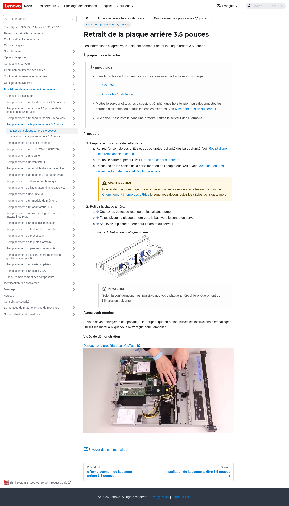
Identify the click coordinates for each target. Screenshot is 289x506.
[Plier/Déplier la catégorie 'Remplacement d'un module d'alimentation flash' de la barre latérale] (73, 168)
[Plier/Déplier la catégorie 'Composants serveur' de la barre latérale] (73, 64)
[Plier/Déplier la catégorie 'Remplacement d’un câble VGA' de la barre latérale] (73, 271)
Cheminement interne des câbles (24, 70)
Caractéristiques (14, 45)
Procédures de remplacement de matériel (30, 89)
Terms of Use (181, 497)
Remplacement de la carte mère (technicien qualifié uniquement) (33, 256)
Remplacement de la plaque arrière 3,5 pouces (35, 124)
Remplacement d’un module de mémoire (31, 200)
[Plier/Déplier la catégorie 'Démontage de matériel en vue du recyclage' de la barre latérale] (73, 308)
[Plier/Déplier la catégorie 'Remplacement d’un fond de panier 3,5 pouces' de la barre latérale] (73, 118)
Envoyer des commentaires (105, 449)
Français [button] (225, 6)
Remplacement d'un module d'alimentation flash (36, 168)
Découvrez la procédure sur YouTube (111, 345)
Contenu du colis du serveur (21, 39)
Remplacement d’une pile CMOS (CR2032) (33, 149)
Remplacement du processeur (25, 235)
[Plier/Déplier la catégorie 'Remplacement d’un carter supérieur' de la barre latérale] (73, 264)
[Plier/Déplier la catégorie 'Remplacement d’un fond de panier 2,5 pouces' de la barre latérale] (73, 102)
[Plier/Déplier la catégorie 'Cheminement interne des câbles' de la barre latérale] (73, 70)
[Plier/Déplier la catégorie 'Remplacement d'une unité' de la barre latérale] (73, 156)
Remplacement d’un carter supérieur (29, 264)
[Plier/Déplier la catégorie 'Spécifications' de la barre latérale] (73, 51)
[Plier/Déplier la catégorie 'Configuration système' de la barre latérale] (73, 83)
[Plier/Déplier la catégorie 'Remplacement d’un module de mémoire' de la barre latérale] (73, 201)
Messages (10, 289)
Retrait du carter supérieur (159, 160)
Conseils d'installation (19, 95)
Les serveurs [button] (47, 6)
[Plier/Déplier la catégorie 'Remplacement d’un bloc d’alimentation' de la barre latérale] (73, 223)
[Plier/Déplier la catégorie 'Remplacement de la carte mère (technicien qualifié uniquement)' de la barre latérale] (73, 256)
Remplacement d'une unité (23, 155)
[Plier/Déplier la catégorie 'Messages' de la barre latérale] (73, 289)
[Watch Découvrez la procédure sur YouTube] (159, 390)
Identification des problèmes (21, 283)
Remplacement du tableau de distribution (32, 229)
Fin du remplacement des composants (30, 277)
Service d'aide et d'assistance (22, 314)
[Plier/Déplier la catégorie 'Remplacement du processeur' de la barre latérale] (73, 236)
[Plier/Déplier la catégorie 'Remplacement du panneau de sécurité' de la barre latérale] (73, 248)
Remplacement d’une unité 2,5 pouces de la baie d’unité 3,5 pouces (33, 110)
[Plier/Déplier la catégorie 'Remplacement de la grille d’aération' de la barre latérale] (73, 143)
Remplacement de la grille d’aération (29, 142)
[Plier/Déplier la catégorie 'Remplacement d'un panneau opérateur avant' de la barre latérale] (73, 175)
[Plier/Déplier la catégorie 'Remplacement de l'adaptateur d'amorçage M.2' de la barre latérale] (73, 188)
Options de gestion (15, 57)
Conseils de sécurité (16, 301)
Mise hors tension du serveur (195, 109)
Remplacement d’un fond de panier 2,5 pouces (35, 102)
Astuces (9, 295)
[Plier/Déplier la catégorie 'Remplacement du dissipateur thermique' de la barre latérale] (73, 181)
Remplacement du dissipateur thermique (31, 181)
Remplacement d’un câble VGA (26, 270)
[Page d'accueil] (87, 18)
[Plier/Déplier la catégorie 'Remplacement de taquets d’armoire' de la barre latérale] (73, 242)
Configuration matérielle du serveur (26, 76)
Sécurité (108, 85)
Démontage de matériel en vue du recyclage (31, 307)
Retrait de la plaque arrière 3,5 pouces (33, 130)
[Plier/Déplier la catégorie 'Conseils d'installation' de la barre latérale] (73, 96)
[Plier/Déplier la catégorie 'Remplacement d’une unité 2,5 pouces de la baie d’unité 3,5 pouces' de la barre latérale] (73, 110)
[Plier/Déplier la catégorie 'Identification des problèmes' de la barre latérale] (73, 283)
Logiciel (107, 6)
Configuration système (18, 83)
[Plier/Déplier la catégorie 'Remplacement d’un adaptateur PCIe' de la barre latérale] (73, 207)
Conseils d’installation (117, 94)
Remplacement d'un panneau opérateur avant (34, 174)
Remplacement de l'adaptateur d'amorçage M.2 (35, 187)
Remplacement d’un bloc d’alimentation (30, 222)
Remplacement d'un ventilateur (25, 162)
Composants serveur (17, 63)
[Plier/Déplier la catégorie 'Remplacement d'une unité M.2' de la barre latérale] (73, 194)
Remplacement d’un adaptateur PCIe (29, 207)
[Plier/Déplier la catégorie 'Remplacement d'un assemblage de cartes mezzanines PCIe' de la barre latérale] (73, 215)
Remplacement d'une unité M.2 (25, 194)
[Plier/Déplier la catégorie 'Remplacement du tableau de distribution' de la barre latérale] (73, 229)
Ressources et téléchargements (24, 33)
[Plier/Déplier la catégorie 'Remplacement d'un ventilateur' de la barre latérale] (73, 162)
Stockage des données (80, 6)
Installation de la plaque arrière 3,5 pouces (35, 136)
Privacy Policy (159, 497)
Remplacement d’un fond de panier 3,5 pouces (35, 118)
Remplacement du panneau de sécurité (30, 248)
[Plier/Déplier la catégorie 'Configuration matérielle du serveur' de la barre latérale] (73, 76)
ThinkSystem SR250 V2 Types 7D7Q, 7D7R (31, 27)
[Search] (266, 6)
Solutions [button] (124, 6)
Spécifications (12, 51)
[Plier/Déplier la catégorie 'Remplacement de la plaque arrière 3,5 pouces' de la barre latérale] (73, 124)
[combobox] (10, 19)
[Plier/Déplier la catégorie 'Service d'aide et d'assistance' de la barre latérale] (73, 314)
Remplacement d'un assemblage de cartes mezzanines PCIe (33, 215)
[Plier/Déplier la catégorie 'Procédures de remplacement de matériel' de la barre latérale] (73, 89)
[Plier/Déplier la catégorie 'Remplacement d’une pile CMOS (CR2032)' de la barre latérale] (73, 149)
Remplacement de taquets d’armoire (29, 242)
